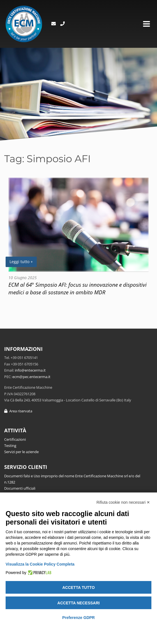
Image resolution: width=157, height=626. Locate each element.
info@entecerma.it (30, 370)
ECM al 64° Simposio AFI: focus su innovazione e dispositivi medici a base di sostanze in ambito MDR (77, 288)
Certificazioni (15, 439)
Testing (10, 445)
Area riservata (18, 410)
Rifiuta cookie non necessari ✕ (123, 502)
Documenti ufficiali (19, 488)
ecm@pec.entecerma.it (31, 376)
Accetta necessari (78, 603)
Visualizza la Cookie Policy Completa (40, 564)
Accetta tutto (78, 587)
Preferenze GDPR (78, 617)
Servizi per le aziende (21, 451)
